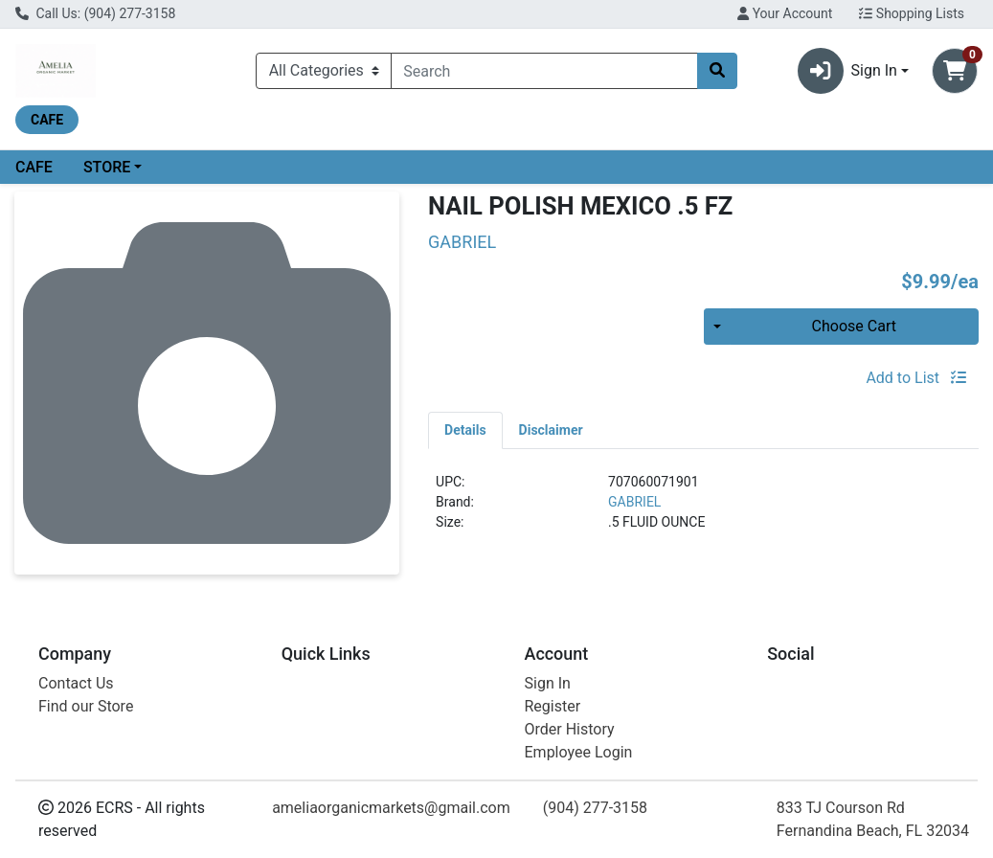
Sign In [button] (847, 71)
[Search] (544, 71)
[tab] (465, 430)
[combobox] (544, 71)
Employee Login (579, 752)
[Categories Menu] (324, 71)
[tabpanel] (703, 510)
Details (465, 430)
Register (553, 706)
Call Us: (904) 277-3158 (95, 13)
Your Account (784, 13)
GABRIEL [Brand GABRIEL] (634, 501)
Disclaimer (551, 430)
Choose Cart (854, 326)
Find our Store (85, 706)
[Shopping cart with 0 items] (955, 71)
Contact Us (76, 683)
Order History (570, 729)
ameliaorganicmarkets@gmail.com (391, 808)
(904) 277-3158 (595, 808)
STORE (106, 167)
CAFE (34, 167)
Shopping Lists (911, 13)
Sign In (548, 683)
